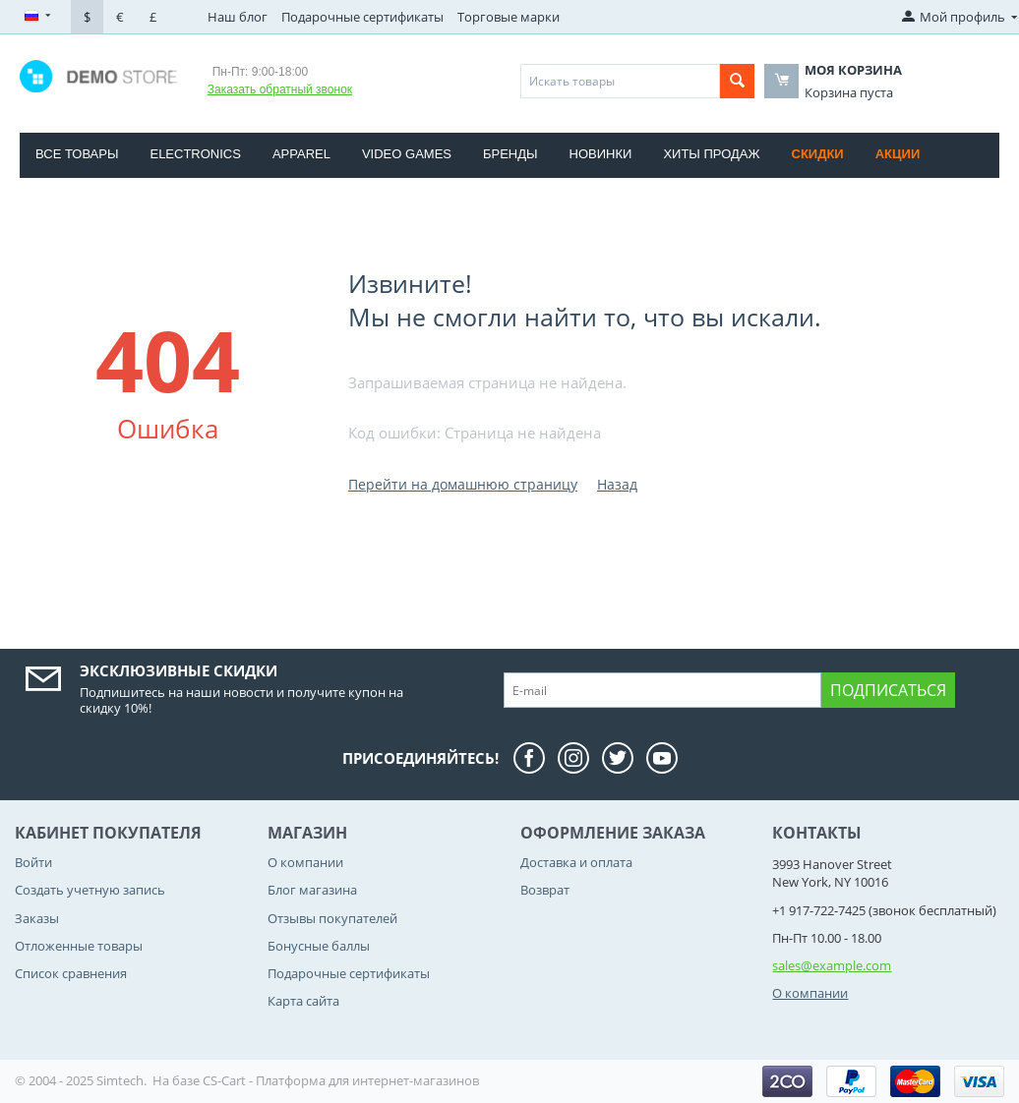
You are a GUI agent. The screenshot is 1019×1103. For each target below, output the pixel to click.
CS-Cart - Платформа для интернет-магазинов (341, 1080)
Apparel (301, 153)
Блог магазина (312, 890)
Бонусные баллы (319, 946)
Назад (617, 484)
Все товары (76, 153)
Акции (898, 153)
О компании (305, 862)
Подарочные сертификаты (362, 17)
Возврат (544, 890)
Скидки (818, 153)
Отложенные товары (79, 946)
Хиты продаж (711, 153)
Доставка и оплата (576, 862)
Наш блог (238, 17)
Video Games (406, 153)
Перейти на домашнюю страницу (462, 484)
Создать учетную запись (90, 890)
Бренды (510, 153)
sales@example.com (831, 965)
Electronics (195, 153)
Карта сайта (303, 1001)
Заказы (37, 918)
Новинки (600, 153)
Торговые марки (508, 17)
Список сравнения (71, 973)
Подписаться (888, 690)
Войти (33, 862)
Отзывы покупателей (332, 918)
